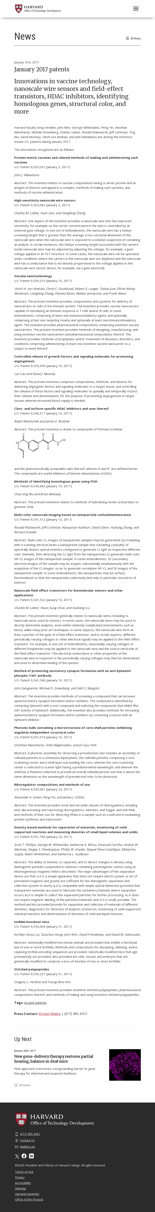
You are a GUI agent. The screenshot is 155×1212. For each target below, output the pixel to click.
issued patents (35, 1002)
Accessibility (23, 1183)
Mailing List (25, 1147)
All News (133, 38)
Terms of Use (24, 1172)
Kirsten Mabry (50, 1014)
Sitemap (20, 1188)
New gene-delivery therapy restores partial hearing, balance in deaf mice (53, 1059)
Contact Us (25, 1140)
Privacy (19, 1177)
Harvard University (27, 1194)
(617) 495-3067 (27, 1134)
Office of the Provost (29, 1199)
